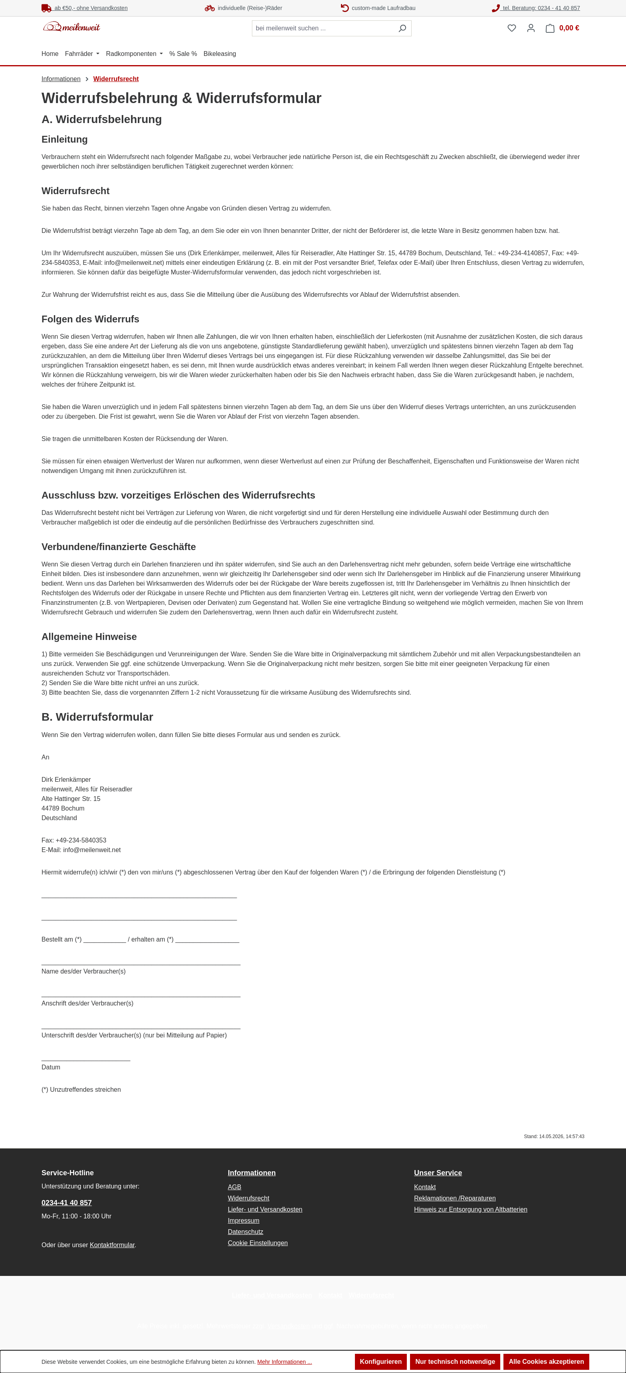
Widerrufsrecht (248, 1198)
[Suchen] (402, 28)
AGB (235, 1187)
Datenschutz (245, 1231)
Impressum (244, 1220)
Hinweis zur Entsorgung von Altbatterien (470, 1209)
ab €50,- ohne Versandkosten (85, 8)
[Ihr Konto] (531, 28)
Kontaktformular (112, 1245)
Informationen (252, 1173)
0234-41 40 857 (67, 1203)
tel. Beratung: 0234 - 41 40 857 (536, 8)
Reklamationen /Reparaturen (455, 1198)
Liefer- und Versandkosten (265, 1209)
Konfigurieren (381, 1361)
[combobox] (322, 28)
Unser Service (438, 1173)
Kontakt (425, 1187)
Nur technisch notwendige (455, 1361)
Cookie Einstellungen (258, 1243)
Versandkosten (288, 1326)
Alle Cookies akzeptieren (546, 1361)
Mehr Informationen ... (285, 1362)
